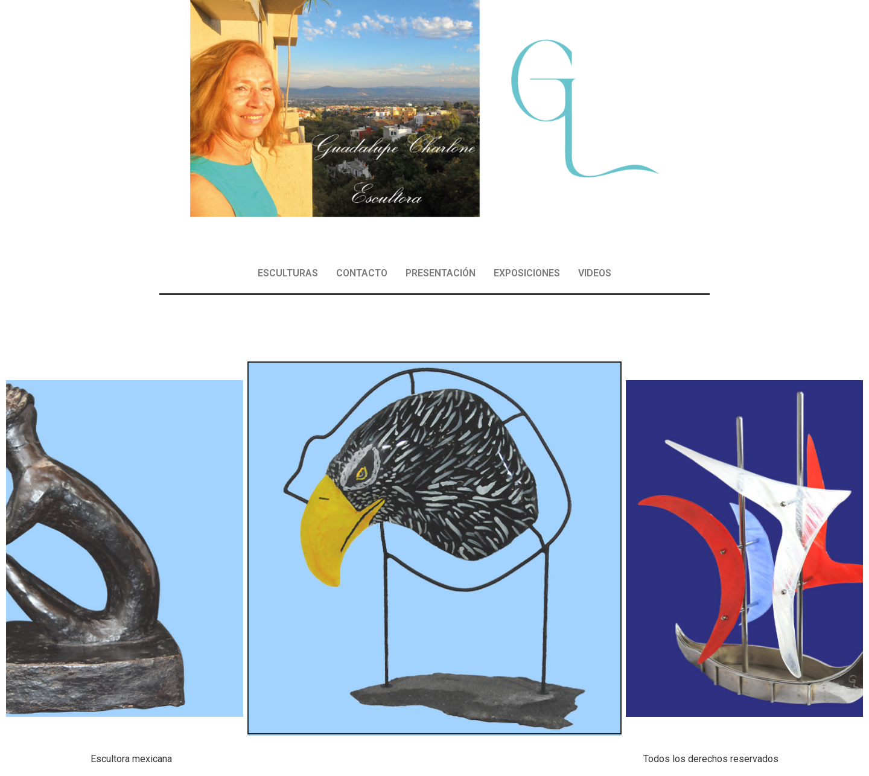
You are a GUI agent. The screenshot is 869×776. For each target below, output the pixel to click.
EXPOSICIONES (527, 273)
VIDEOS (594, 273)
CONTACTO (361, 273)
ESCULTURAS (288, 273)
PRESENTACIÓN (441, 273)
